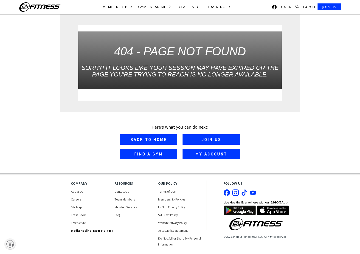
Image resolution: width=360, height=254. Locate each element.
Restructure (78, 223)
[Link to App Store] (273, 210)
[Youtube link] (253, 194)
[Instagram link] (235, 194)
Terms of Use (167, 192)
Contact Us (122, 192)
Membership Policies (171, 199)
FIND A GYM (148, 154)
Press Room (79, 215)
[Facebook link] (227, 194)
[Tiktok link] (244, 194)
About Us (77, 192)
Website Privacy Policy (172, 223)
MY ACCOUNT (211, 154)
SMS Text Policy (168, 215)
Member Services (126, 207)
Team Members (125, 199)
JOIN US (329, 7)
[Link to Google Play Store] (240, 210)
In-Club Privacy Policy (172, 207)
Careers (76, 199)
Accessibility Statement (173, 231)
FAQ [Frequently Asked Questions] (117, 215)
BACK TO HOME (148, 139)
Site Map (76, 207)
